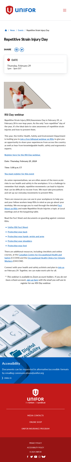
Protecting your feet (17, 245)
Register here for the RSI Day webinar (22, 155)
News (12, 30)
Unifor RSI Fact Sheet (18, 227)
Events (20, 30)
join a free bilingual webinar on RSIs (37, 139)
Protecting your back (17, 231)
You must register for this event (19, 173)
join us (61, 267)
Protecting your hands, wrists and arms (26, 236)
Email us (8, 378)
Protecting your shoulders (20, 241)
